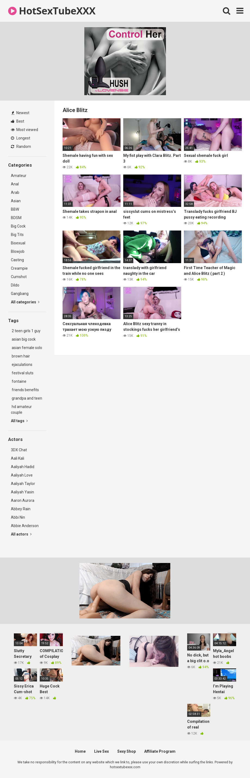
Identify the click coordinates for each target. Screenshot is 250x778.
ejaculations (21, 364)
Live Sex (101, 751)
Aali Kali (17, 458)
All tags (19, 421)
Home (80, 751)
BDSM (16, 218)
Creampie (19, 268)
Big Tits (17, 234)
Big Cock (18, 226)
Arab (15, 192)
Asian (16, 201)
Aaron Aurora (22, 500)
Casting (17, 260)
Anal (15, 184)
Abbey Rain (20, 509)
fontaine (18, 381)
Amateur (18, 175)
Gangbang (20, 293)
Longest (20, 138)
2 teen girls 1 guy (26, 331)
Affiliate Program (159, 751)
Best (17, 121)
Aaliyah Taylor (23, 483)
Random (21, 146)
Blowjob (17, 251)
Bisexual (18, 243)
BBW (15, 209)
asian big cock (23, 339)
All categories (25, 302)
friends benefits (25, 390)
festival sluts (22, 373)
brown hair (20, 356)
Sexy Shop (126, 751)
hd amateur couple (21, 409)
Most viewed (24, 129)
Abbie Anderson (25, 526)
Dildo (15, 285)
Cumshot (19, 277)
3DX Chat (19, 450)
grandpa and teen (26, 398)
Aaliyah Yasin (22, 492)
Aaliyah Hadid (22, 467)
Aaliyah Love (22, 475)
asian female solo (26, 348)
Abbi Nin (18, 517)
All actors (21, 534)
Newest (20, 113)
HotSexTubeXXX (51, 10)
